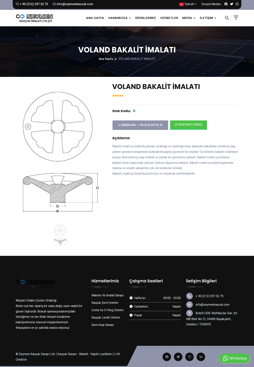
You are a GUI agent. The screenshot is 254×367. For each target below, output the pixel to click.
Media (187, 18)
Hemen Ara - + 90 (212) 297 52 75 (140, 124)
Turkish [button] (186, 4)
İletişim (206, 18)
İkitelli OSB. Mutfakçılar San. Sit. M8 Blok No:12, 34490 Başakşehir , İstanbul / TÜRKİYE (212, 318)
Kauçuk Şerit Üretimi (104, 303)
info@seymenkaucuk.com (73, 4)
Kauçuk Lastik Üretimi (105, 317)
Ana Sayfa (95, 18)
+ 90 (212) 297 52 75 (32, 4)
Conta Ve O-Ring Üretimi (107, 310)
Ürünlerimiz (145, 18)
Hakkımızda (118, 18)
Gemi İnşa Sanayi (102, 325)
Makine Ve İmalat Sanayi (107, 295)
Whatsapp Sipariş (188, 124)
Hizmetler (169, 18)
